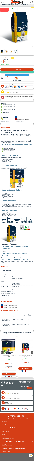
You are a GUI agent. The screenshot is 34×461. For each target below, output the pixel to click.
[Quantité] (17, 66)
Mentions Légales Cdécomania (6, 423)
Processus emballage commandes (7, 435)
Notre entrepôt (4, 421)
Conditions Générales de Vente (6, 445)
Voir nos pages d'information (6, 449)
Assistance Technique (5, 430)
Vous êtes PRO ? (5, 447)
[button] (32, 352)
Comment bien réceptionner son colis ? (8, 438)
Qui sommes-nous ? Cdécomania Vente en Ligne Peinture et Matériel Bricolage (15, 418)
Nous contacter (4, 420)
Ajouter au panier (8, 374)
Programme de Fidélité (5, 451)
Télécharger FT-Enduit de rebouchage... (22, 117)
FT (6, 376)
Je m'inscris (29, 387)
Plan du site (3, 424)
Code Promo (3, 434)
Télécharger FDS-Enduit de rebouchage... (22, 119)
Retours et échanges (5, 431)
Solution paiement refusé (5, 433)
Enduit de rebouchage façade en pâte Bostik (9, 356)
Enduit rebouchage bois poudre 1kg (25, 355)
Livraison (3, 437)
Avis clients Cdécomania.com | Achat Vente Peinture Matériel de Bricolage (14, 448)
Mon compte (3, 444)
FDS (10, 376)
